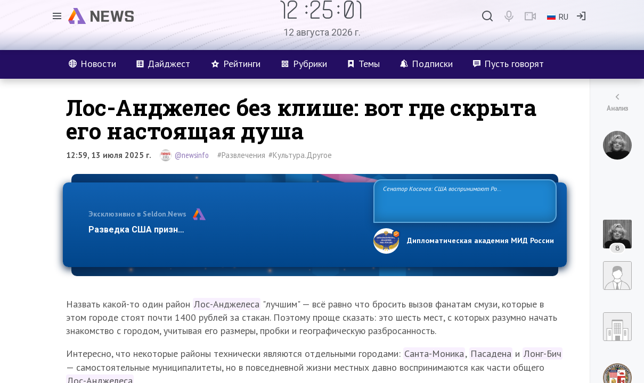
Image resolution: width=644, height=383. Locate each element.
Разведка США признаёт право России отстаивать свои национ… (225, 229)
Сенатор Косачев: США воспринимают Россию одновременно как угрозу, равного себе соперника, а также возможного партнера (463, 200)
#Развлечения (241, 155)
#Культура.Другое (300, 155)
